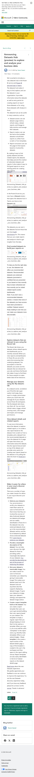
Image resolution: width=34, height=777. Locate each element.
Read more (10, 666)
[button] (28, 54)
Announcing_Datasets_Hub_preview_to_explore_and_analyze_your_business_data (17, 186)
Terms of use (5, 763)
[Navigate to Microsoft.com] (6, 18)
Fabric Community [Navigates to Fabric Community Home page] (21, 18)
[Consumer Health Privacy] (17, 772)
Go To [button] (28, 26)
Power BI (14, 692)
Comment (7, 713)
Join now (4, 12)
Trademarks (4, 765)
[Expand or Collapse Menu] (2, 22)
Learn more (21, 38)
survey (9, 688)
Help (21, 26)
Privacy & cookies (6, 760)
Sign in (16, 26)
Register (9, 26)
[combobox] (19, 30)
